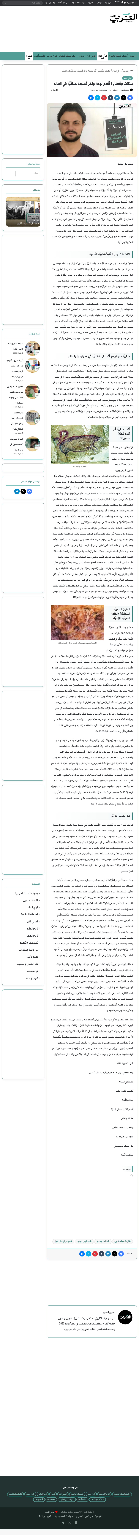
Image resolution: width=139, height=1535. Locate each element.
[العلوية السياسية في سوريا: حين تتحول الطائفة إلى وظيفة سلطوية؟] (32, 391)
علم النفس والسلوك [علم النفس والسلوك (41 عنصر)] (38, 1501)
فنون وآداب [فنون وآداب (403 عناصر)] (69, 1508)
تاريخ (81, 56)
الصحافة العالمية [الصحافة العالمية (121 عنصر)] (60, 1495)
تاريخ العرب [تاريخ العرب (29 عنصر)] (121, 1501)
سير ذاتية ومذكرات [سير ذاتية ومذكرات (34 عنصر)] (79, 1501)
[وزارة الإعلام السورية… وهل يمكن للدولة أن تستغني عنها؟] (32, 417)
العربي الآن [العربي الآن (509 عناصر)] (42, 1495)
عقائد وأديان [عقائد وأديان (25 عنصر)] (59, 1501)
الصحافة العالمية (29, 915)
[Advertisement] (45, 28)
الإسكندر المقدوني (121, 1241)
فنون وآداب (52, 56)
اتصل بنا (91, 2)
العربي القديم (124, 90)
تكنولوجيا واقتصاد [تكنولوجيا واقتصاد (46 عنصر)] (102, 1501)
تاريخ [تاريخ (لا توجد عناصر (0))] (28, 1495)
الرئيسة (133, 56)
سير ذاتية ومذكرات (28, 950)
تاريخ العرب (32, 936)
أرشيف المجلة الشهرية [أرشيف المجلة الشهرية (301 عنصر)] (118, 1495)
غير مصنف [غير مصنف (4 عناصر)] (17, 1501)
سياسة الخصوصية (79, 2)
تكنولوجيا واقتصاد (67, 56)
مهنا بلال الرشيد (83, 1241)
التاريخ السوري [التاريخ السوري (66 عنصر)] (95, 1495)
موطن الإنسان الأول (62, 1241)
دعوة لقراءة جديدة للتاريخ (27, 223)
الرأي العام (102, 56)
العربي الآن (91, 56)
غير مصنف (32, 971)
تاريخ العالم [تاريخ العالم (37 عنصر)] (15, 1495)
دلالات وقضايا (102, 1241)
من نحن (99, 2)
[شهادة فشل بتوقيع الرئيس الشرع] (32, 348)
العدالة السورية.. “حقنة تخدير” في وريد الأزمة (16, 444)
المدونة (29, 56)
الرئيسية (108, 2)
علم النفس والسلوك (27, 964)
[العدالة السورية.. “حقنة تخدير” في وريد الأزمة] (32, 443)
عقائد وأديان (39, 56)
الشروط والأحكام (64, 2)
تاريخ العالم (32, 929)
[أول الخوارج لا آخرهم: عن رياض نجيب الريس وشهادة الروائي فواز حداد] (32, 365)
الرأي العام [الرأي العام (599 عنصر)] (78, 1495)
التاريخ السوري (30, 901)
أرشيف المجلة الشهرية (118, 56)
